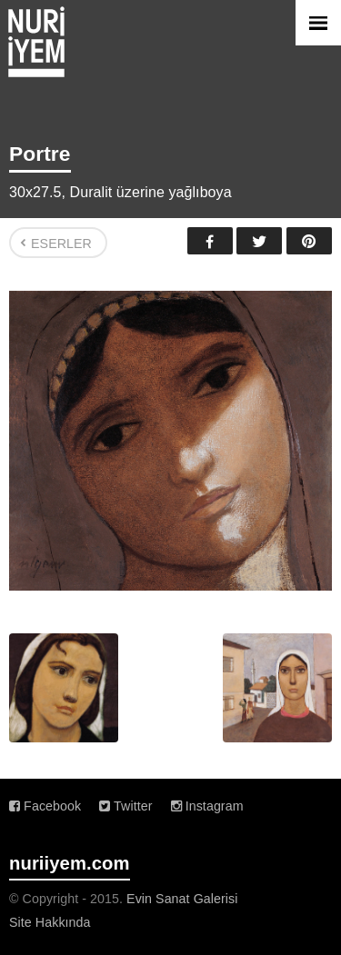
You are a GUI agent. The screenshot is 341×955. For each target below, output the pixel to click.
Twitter (259, 240)
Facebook (210, 240)
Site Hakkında (50, 922)
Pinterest (309, 240)
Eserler (61, 243)
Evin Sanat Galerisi (181, 898)
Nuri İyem (36, 42)
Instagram (207, 806)
